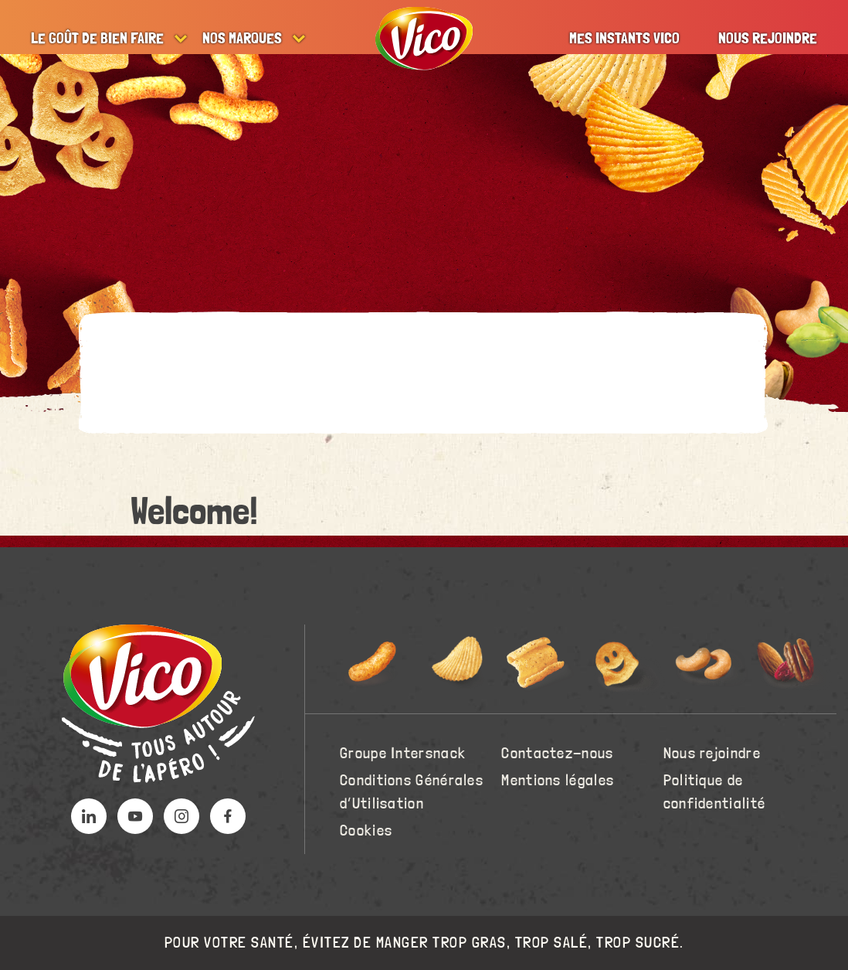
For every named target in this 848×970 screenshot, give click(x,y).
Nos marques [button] (242, 38)
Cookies (366, 831)
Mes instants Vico (624, 38)
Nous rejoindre (767, 38)
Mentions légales (557, 780)
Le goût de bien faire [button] (97, 38)
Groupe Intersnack (403, 753)
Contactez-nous (557, 753)
